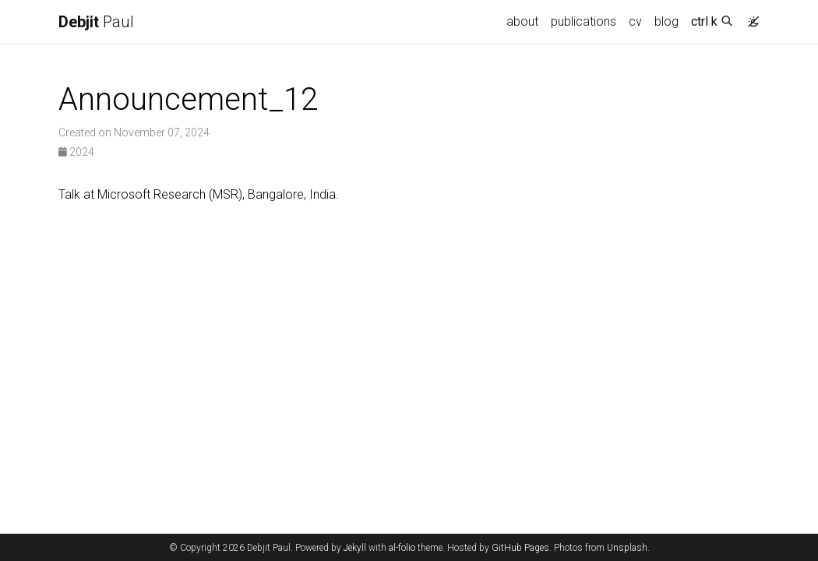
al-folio (402, 547)
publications (583, 21)
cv (635, 21)
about (522, 21)
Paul (96, 21)
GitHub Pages (520, 547)
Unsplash (627, 547)
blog (666, 21)
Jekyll (355, 547)
